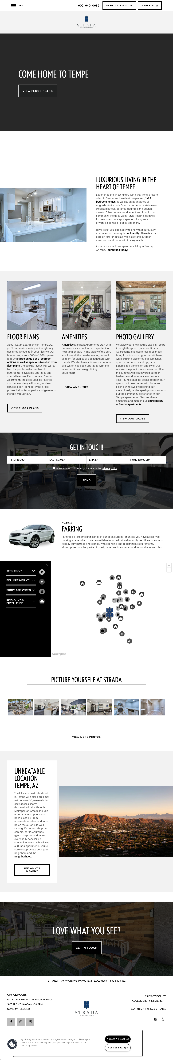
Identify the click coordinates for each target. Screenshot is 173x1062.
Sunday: (12, 1008)
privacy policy (109, 468)
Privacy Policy (155, 996)
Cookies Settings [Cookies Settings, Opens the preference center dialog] (118, 1047)
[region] (78, 1043)
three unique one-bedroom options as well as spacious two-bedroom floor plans (32, 362)
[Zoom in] (169, 565)
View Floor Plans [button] (38, 91)
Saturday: (14, 1004)
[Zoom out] (169, 570)
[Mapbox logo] (59, 654)
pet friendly (132, 233)
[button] (119, 5)
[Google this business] (30, 1022)
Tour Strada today (116, 249)
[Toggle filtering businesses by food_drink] (42, 572)
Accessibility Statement (149, 1000)
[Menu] (17, 5)
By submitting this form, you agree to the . (87, 468)
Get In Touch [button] (86, 947)
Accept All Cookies (118, 1039)
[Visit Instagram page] (21, 1022)
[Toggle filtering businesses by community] (42, 601)
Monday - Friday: (18, 999)
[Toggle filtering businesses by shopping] (42, 591)
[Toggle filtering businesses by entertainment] (42, 582)
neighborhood (22, 856)
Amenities (68, 344)
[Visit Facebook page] (11, 1022)
